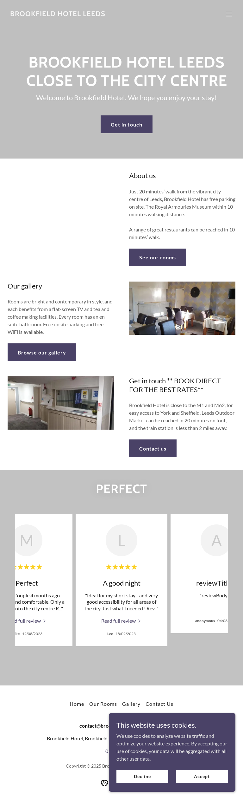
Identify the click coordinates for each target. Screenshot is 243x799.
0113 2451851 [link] (121, 751)
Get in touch (126, 124)
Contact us (152, 448)
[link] (57, 14)
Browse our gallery (42, 352)
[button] (229, 14)
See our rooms (157, 257)
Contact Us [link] (159, 704)
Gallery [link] (131, 704)
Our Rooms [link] (103, 704)
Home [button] (77, 704)
